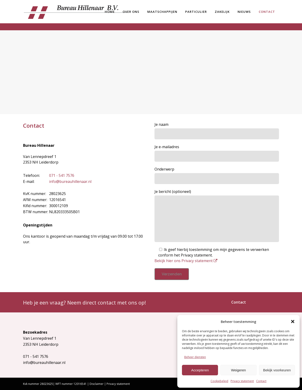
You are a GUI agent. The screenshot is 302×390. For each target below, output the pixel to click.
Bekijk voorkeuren (277, 370)
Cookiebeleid (219, 381)
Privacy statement (242, 381)
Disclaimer (97, 384)
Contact (261, 381)
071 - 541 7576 (61, 175)
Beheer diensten (195, 357)
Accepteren (200, 370)
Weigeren (238, 370)
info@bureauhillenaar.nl (70, 181)
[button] (292, 321)
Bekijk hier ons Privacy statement (185, 260)
